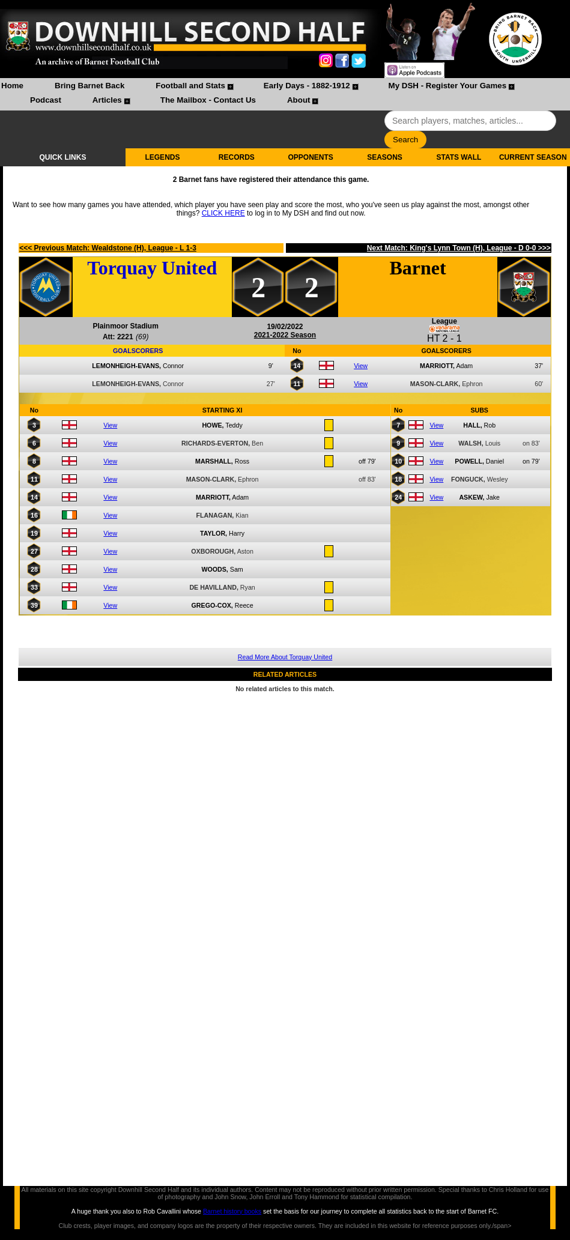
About (299, 99)
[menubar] (285, 94)
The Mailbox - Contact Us (208, 99)
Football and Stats (190, 85)
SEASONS (384, 157)
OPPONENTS (310, 157)
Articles (107, 99)
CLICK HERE (223, 213)
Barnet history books (232, 1211)
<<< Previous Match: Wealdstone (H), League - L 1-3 (107, 248)
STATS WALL (458, 157)
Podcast (45, 99)
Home (12, 85)
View (361, 365)
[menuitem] (12, 87)
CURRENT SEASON (533, 157)
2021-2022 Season (285, 335)
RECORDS (237, 157)
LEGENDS (162, 157)
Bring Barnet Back (89, 85)
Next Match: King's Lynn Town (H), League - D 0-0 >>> (459, 248)
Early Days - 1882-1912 (307, 85)
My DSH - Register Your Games (448, 85)
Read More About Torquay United (285, 657)
